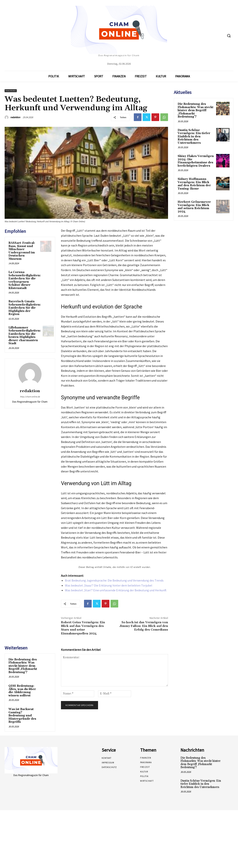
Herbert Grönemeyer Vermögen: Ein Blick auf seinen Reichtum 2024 (194, 206)
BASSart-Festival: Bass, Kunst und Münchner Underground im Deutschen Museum (21, 251)
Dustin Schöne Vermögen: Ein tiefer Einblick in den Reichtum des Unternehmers (194, 136)
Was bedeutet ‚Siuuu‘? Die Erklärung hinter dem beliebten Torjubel (108, 585)
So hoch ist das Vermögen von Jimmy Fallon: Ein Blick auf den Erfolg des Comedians (143, 626)
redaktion (15, 117)
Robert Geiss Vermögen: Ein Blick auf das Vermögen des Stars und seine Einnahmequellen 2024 (83, 627)
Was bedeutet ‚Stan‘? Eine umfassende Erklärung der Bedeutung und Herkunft (115, 590)
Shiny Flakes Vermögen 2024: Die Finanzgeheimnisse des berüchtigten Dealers (196, 161)
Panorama (11, 90)
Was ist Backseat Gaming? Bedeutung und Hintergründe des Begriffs (22, 715)
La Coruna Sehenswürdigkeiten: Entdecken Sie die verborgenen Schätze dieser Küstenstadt (24, 280)
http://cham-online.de (30, 396)
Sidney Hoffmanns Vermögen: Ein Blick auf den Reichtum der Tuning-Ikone (194, 184)
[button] (228, 35)
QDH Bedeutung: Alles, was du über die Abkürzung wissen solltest (22, 690)
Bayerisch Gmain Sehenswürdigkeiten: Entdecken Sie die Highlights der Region (24, 308)
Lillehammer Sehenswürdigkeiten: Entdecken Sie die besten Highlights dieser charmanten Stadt (24, 335)
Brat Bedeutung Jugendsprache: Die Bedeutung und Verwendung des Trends (114, 580)
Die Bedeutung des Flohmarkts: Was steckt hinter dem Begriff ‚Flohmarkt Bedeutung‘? (22, 666)
